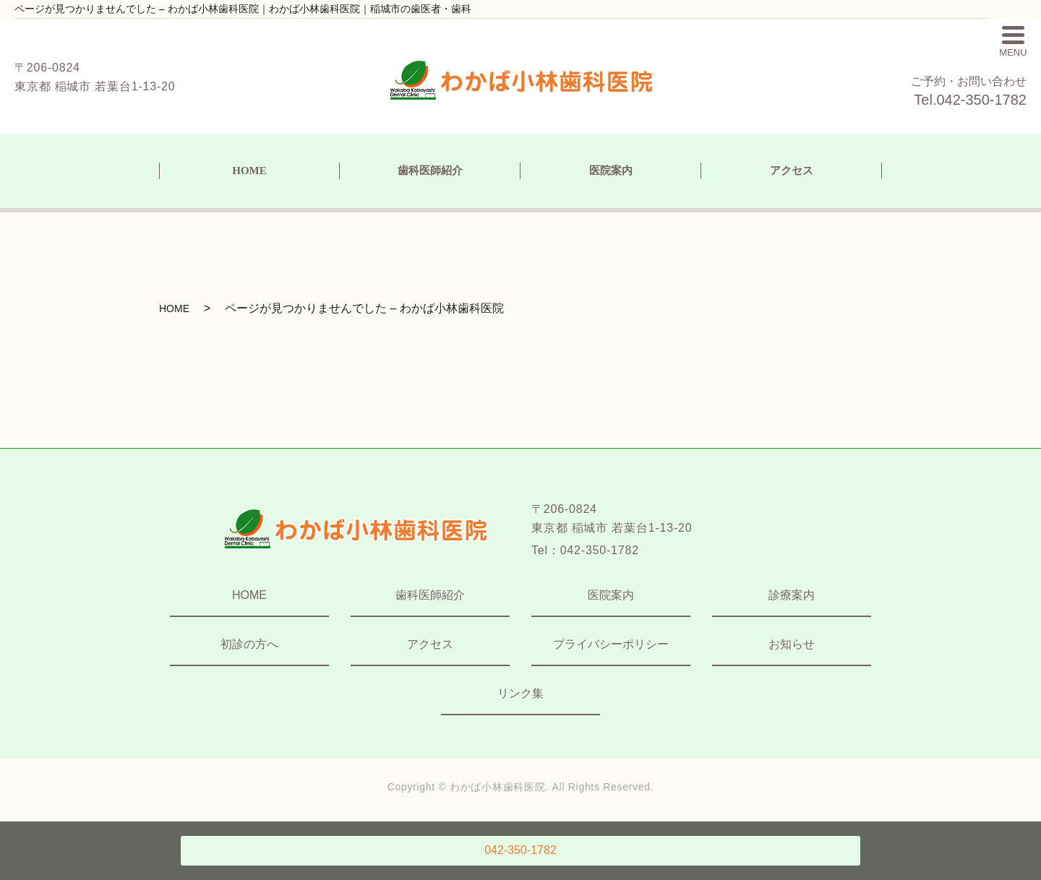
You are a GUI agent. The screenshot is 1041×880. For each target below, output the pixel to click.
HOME (249, 170)
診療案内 (791, 595)
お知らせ (791, 644)
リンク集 (520, 693)
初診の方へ (249, 644)
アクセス (791, 170)
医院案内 (611, 170)
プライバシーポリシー (611, 644)
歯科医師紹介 (430, 170)
